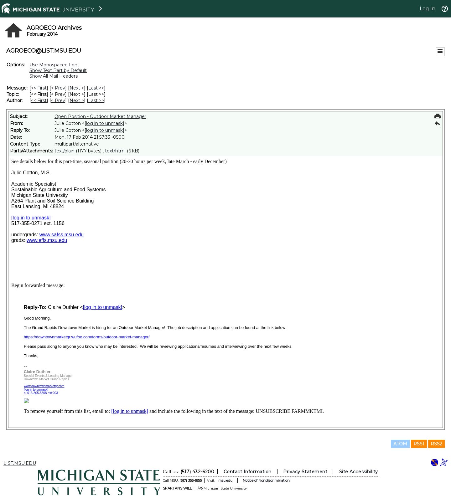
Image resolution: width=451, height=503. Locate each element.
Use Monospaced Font (54, 65)
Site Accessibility (358, 472)
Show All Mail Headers (53, 76)
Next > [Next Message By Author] (77, 100)
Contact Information (248, 472)
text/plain (64, 151)
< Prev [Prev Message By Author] (58, 100)
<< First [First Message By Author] (39, 100)
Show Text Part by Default (58, 70)
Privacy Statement (305, 472)
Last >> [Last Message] (96, 88)
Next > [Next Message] (77, 88)
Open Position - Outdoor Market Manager (100, 116)
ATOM (400, 444)
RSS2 (436, 444)
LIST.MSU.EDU (19, 463)
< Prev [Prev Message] (58, 88)
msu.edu (225, 480)
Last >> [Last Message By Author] (96, 100)
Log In (427, 9)
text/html (115, 151)
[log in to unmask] (104, 123)
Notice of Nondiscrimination (266, 480)
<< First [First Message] (39, 88)
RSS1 (418, 444)
